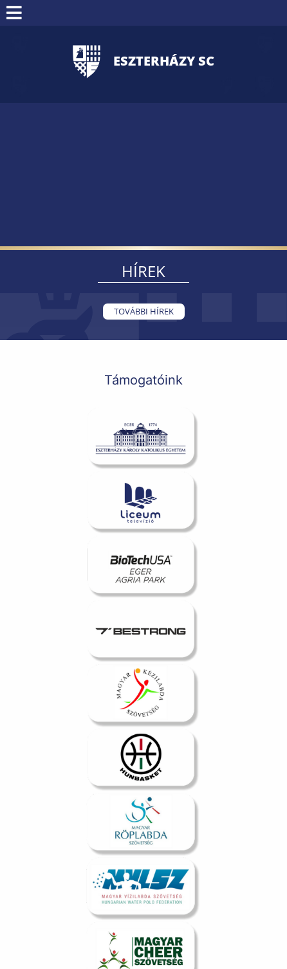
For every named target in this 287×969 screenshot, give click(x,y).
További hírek (144, 311)
